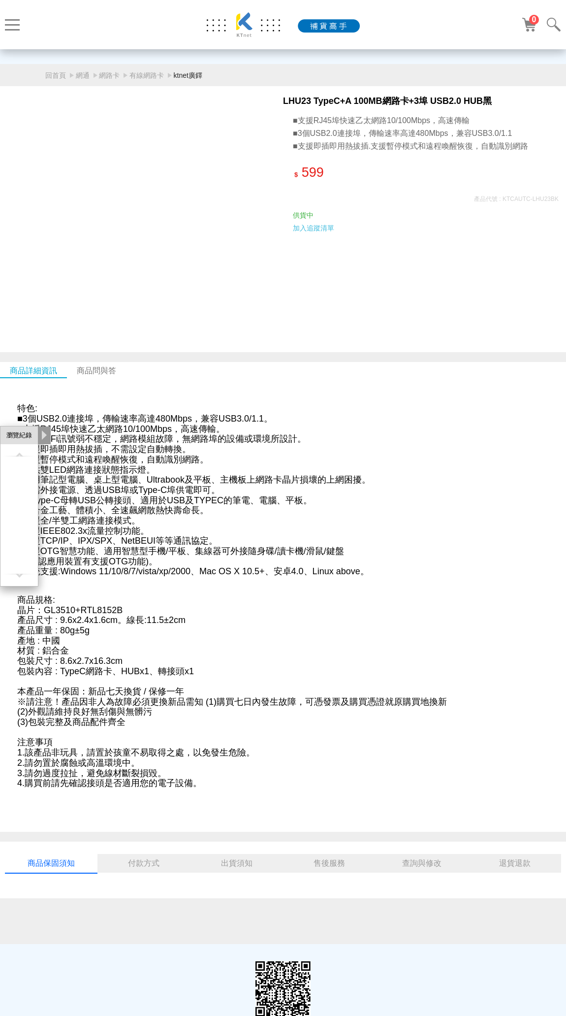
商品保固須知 (51, 863)
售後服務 (329, 863)
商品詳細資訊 (33, 370)
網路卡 (109, 75)
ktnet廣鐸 (188, 75)
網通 (83, 75)
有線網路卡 (146, 75)
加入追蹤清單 (313, 228)
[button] (271, 295)
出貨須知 (236, 863)
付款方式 (143, 863)
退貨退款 (515, 863)
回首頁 (55, 75)
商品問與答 (96, 370)
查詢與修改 (421, 863)
